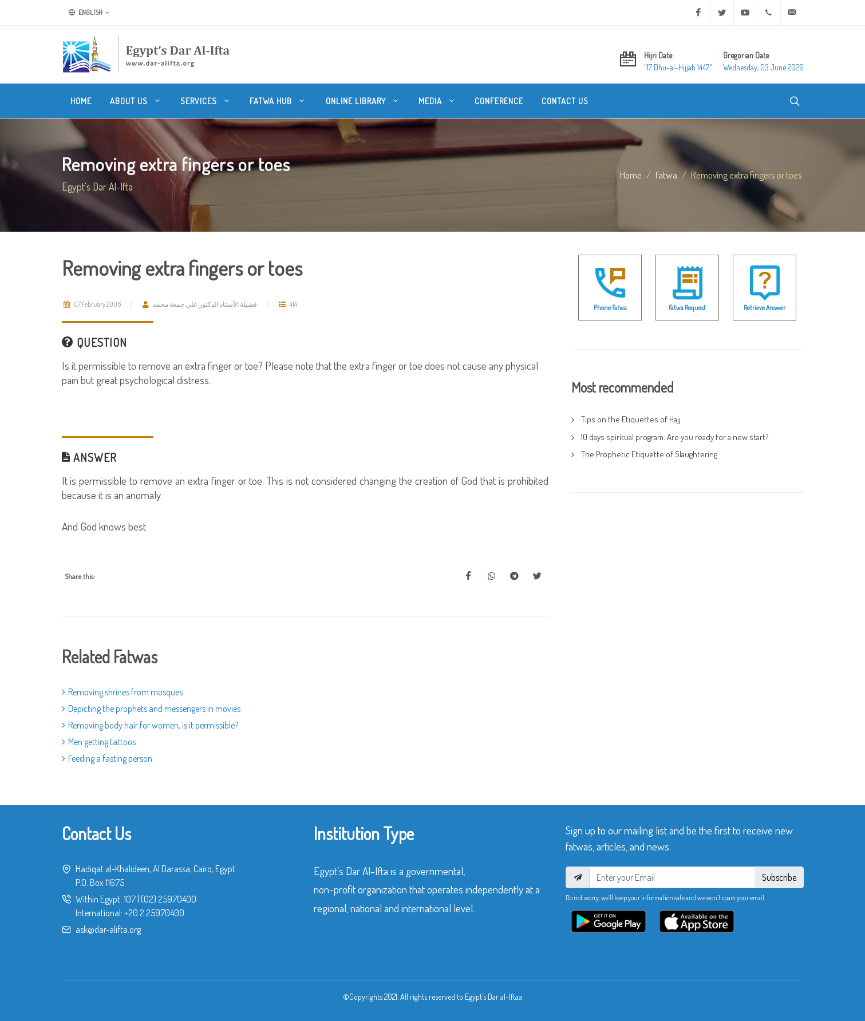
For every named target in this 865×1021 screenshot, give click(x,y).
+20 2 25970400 (154, 913)
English (89, 12)
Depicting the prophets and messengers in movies (151, 708)
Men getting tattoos (99, 741)
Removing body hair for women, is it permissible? (150, 725)
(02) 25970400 (168, 899)
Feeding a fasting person (107, 758)
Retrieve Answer (764, 307)
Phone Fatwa (610, 307)
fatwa (666, 174)
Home (631, 174)
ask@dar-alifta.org (108, 929)
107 (130, 899)
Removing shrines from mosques (122, 692)
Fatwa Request (687, 307)
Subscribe (779, 877)
